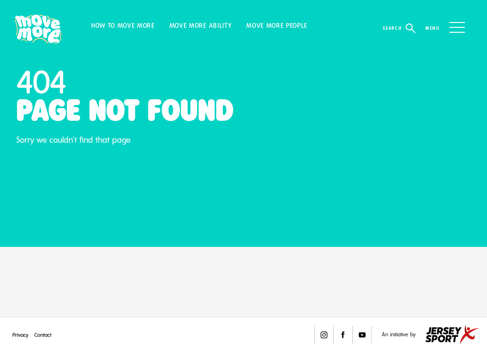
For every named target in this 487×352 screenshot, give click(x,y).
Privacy (20, 334)
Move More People (276, 25)
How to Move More (123, 25)
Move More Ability (200, 25)
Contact (42, 334)
